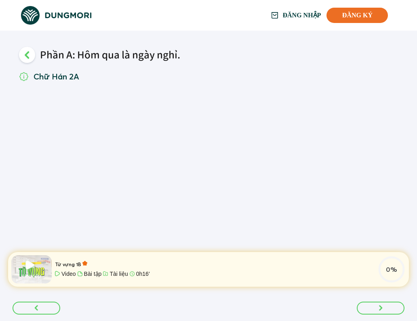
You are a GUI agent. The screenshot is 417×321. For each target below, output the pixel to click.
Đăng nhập (302, 15)
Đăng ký (357, 15)
